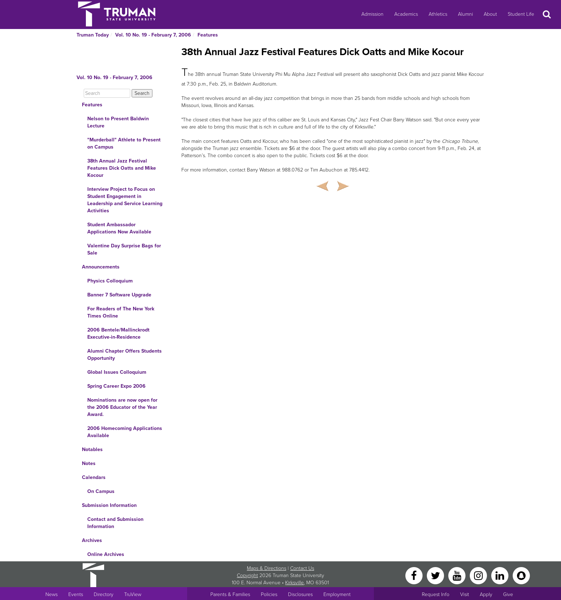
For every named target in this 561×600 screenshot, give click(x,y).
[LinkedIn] (500, 575)
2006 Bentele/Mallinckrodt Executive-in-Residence (118, 333)
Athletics (438, 14)
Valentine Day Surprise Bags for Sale (124, 249)
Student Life (521, 14)
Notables (92, 449)
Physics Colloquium (110, 281)
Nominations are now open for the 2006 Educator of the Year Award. (122, 407)
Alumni (465, 14)
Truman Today (93, 35)
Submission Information (109, 505)
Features (207, 35)
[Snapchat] (521, 575)
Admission (372, 14)
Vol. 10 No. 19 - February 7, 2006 (153, 35)
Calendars (94, 477)
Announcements (100, 267)
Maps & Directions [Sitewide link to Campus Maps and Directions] (266, 568)
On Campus (100, 491)
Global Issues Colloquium (116, 372)
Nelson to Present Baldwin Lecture (118, 122)
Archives (92, 540)
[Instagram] (479, 575)
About (490, 14)
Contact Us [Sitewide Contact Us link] (302, 568)
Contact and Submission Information (115, 522)
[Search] (107, 93)
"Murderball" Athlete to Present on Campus (124, 143)
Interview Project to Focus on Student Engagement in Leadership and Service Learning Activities (124, 200)
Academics (406, 14)
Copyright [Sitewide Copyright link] (247, 575)
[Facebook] (414, 575)
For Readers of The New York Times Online (120, 312)
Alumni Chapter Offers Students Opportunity (124, 354)
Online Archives (105, 554)
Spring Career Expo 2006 (116, 386)
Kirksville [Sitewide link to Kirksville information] (294, 583)
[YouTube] (457, 575)
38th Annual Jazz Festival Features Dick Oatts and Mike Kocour (121, 168)
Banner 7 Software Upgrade (119, 295)
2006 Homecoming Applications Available (124, 432)
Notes (89, 463)
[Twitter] (436, 575)
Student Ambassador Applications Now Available (119, 228)
